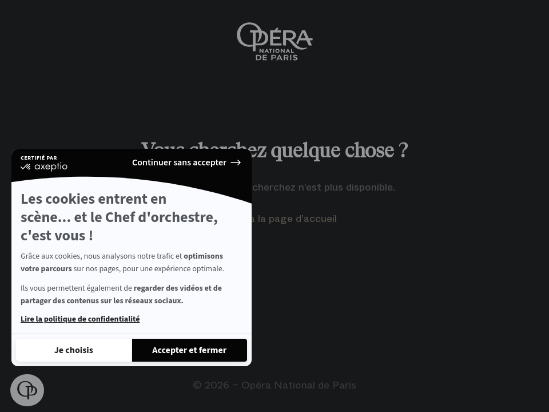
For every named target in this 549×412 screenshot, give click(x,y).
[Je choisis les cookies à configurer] (74, 350)
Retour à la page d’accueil (275, 218)
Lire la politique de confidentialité (80, 319)
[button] (27, 390)
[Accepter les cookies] (190, 350)
